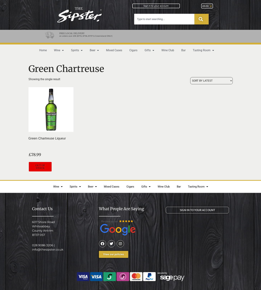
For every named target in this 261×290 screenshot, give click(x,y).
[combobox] (164, 19)
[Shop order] (211, 80)
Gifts (149, 50)
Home (43, 50)
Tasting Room (203, 50)
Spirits (77, 50)
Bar (183, 50)
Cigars (133, 50)
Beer (94, 50)
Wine (59, 50)
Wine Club (167, 50)
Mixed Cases (114, 50)
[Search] (201, 19)
